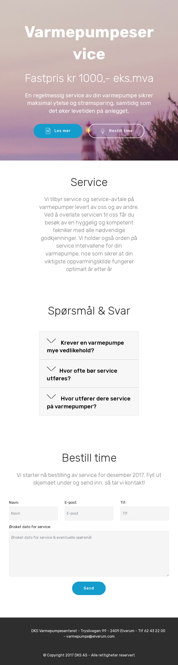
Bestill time (116, 131)
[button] (89, 345)
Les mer (58, 131)
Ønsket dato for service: (30, 527)
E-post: (71, 502)
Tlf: (123, 502)
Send (89, 588)
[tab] (89, 345)
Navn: (14, 502)
